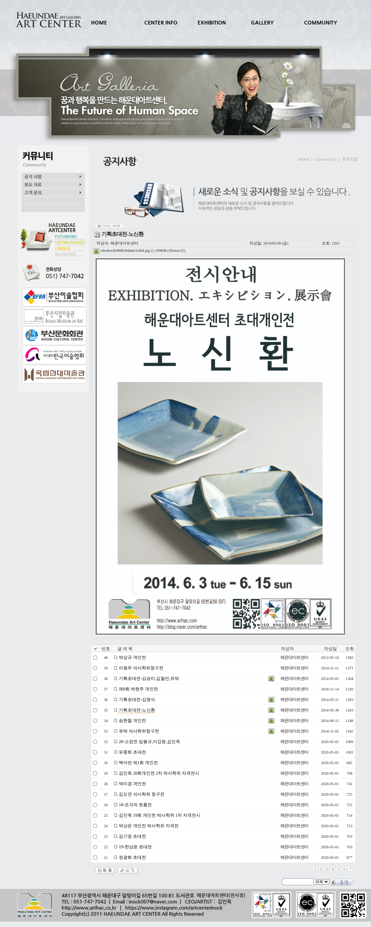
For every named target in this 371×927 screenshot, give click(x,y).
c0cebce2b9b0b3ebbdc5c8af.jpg (121, 251)
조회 (349, 648)
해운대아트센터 (294, 657)
